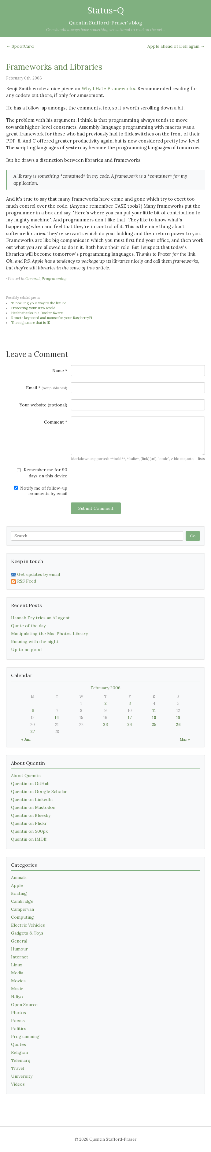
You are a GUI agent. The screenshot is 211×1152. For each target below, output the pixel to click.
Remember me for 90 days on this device (42, 473)
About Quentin (26, 775)
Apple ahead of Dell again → (176, 46)
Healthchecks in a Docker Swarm (37, 313)
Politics (18, 1028)
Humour (19, 949)
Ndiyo (17, 996)
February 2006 (105, 688)
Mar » (185, 739)
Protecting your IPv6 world (33, 308)
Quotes (18, 1044)
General (32, 278)
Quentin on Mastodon (33, 807)
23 (105, 724)
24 (129, 724)
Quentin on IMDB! (29, 839)
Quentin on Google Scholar (39, 791)
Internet (19, 957)
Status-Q (105, 10)
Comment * (55, 422)
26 (178, 724)
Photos (18, 1012)
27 (32, 731)
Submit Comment (95, 508)
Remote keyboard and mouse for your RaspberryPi (51, 318)
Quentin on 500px (29, 831)
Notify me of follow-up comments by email (40, 490)
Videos (18, 1084)
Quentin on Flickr (29, 823)
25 (154, 724)
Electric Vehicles (28, 925)
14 (57, 717)
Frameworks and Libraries (54, 67)
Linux (16, 965)
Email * (46, 388)
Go (192, 536)
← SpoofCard (20, 46)
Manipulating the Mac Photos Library (49, 633)
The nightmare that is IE (30, 322)
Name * (59, 370)
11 (154, 710)
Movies (18, 980)
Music (17, 988)
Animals (19, 877)
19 (178, 717)
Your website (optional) (43, 405)
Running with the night (34, 641)
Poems (18, 1020)
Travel (17, 1068)
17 (130, 717)
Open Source (24, 1004)
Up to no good (26, 649)
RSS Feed (23, 581)
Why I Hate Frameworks (108, 88)
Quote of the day (28, 625)
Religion (19, 1052)
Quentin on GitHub (30, 783)
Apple (17, 885)
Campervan (22, 909)
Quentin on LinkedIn (32, 799)
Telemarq (20, 1060)
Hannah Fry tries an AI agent (40, 617)
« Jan (26, 739)
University (21, 1076)
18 (154, 717)
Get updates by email (35, 574)
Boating (19, 893)
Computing (22, 917)
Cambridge (22, 901)
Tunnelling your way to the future (38, 303)
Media (17, 973)
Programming (54, 278)
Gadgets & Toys (27, 933)
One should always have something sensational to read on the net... (105, 29)
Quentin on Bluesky (30, 815)
